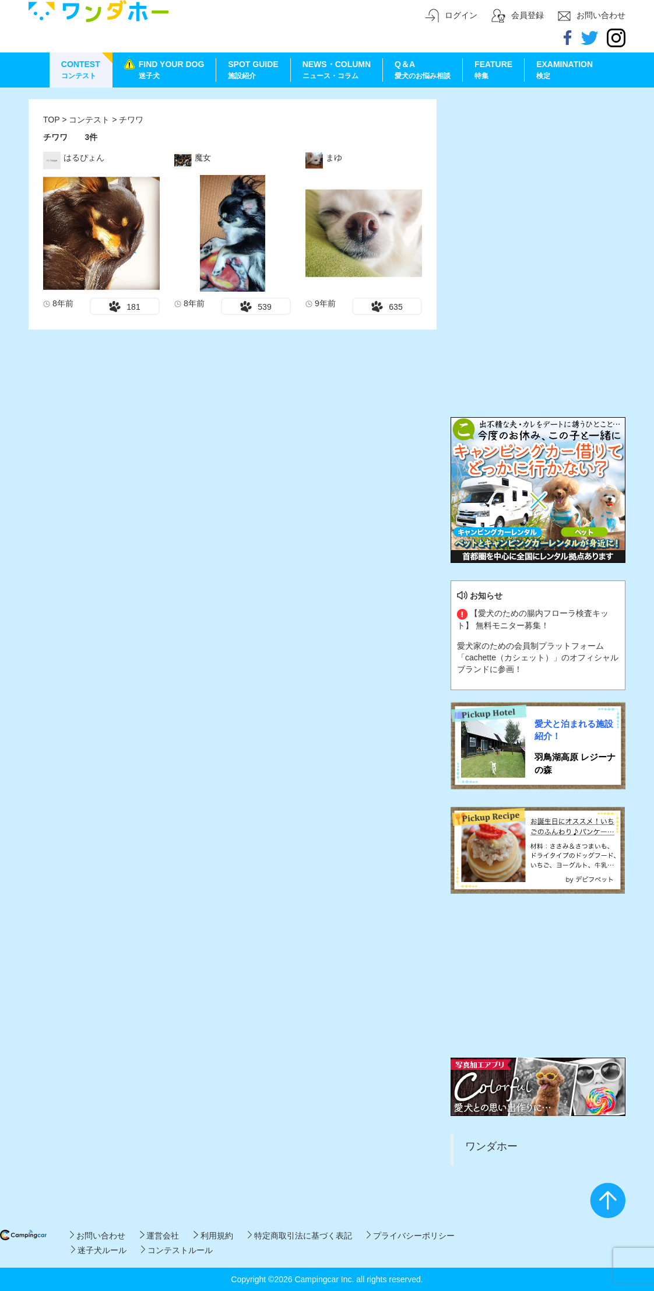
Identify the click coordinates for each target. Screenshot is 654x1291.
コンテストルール (177, 1250)
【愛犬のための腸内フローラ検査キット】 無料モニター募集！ (533, 618)
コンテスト (90, 119)
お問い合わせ (97, 1235)
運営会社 (159, 1235)
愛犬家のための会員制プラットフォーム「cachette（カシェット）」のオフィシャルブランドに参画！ (537, 657)
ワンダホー (491, 1146)
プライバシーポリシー (411, 1235)
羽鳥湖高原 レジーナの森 (575, 763)
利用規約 (213, 1235)
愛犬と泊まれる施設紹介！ (574, 730)
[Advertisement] (538, 172)
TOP (51, 119)
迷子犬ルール (98, 1250)
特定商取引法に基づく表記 (300, 1235)
